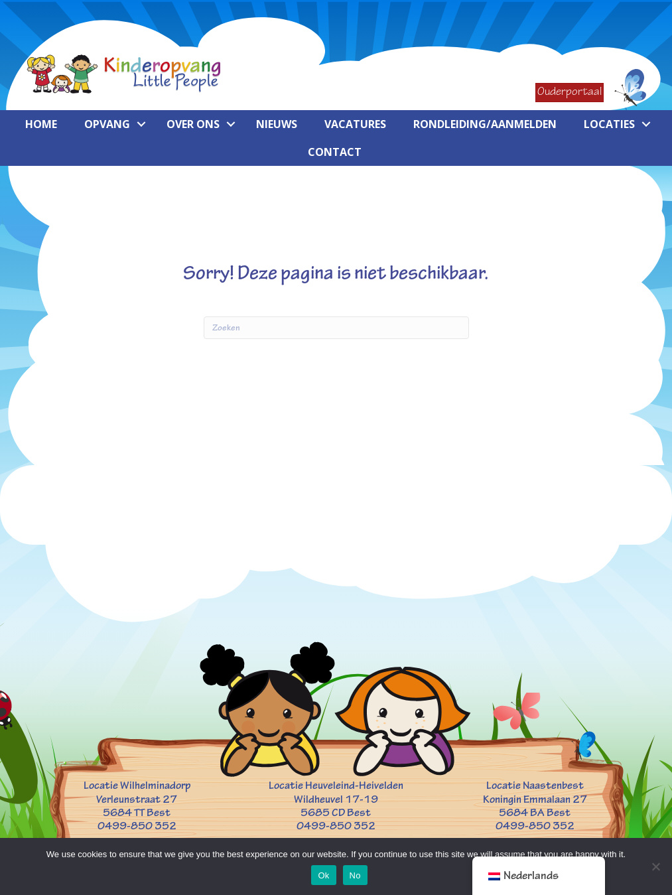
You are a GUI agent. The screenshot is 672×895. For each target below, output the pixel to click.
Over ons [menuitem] (193, 124)
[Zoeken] (336, 327)
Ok (323, 875)
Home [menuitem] (41, 124)
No (355, 875)
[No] (655, 866)
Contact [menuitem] (335, 152)
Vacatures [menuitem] (355, 124)
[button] (141, 124)
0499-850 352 (137, 826)
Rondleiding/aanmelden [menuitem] (485, 124)
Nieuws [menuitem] (276, 124)
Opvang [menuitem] (107, 124)
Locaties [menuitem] (609, 124)
